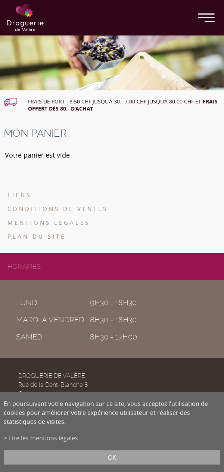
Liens (19, 195)
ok (112, 457)
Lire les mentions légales (43, 438)
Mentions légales (48, 222)
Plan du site (36, 236)
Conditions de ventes (57, 208)
